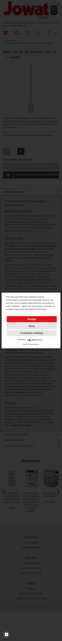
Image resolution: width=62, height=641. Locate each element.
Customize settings (31, 332)
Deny (32, 326)
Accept (32, 319)
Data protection (34, 344)
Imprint (25, 344)
